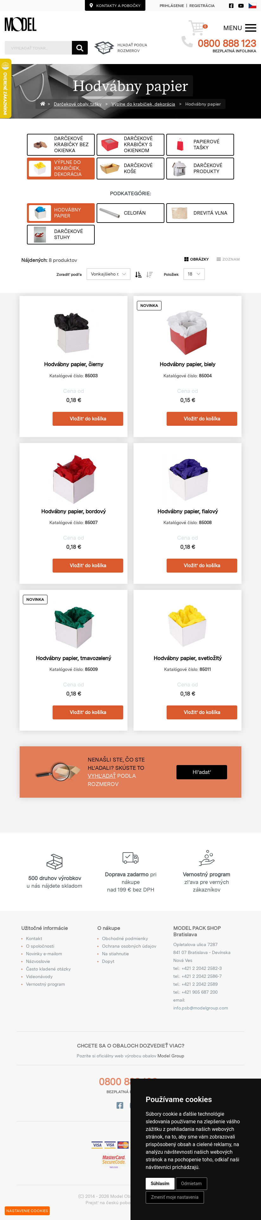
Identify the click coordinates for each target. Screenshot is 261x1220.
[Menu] (232, 28)
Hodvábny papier (202, 104)
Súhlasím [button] (160, 1183)
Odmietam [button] (191, 1183)
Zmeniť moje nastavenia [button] (175, 1197)
